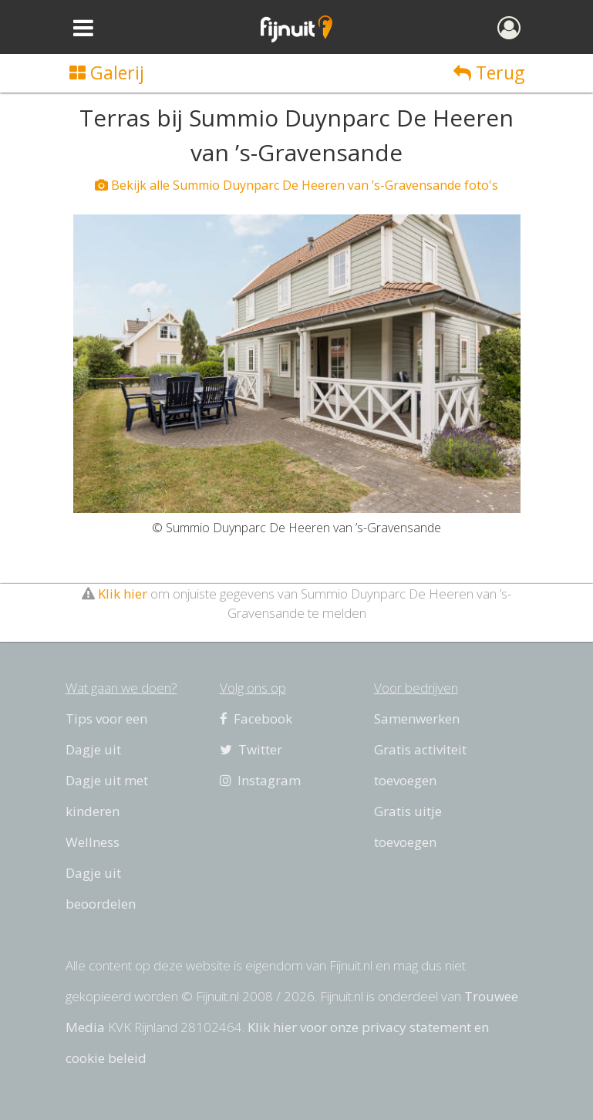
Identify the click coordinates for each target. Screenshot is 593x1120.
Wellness (93, 842)
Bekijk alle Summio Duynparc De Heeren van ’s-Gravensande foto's (296, 185)
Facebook (256, 718)
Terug (488, 72)
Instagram (260, 780)
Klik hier (122, 593)
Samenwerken (417, 718)
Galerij (106, 72)
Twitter (251, 749)
